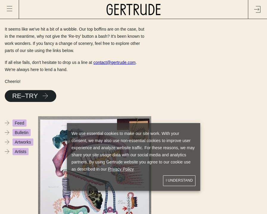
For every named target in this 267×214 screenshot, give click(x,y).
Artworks (23, 142)
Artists (20, 151)
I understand (179, 180)
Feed (19, 123)
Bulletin (22, 132)
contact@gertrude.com (114, 62)
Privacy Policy (120, 169)
